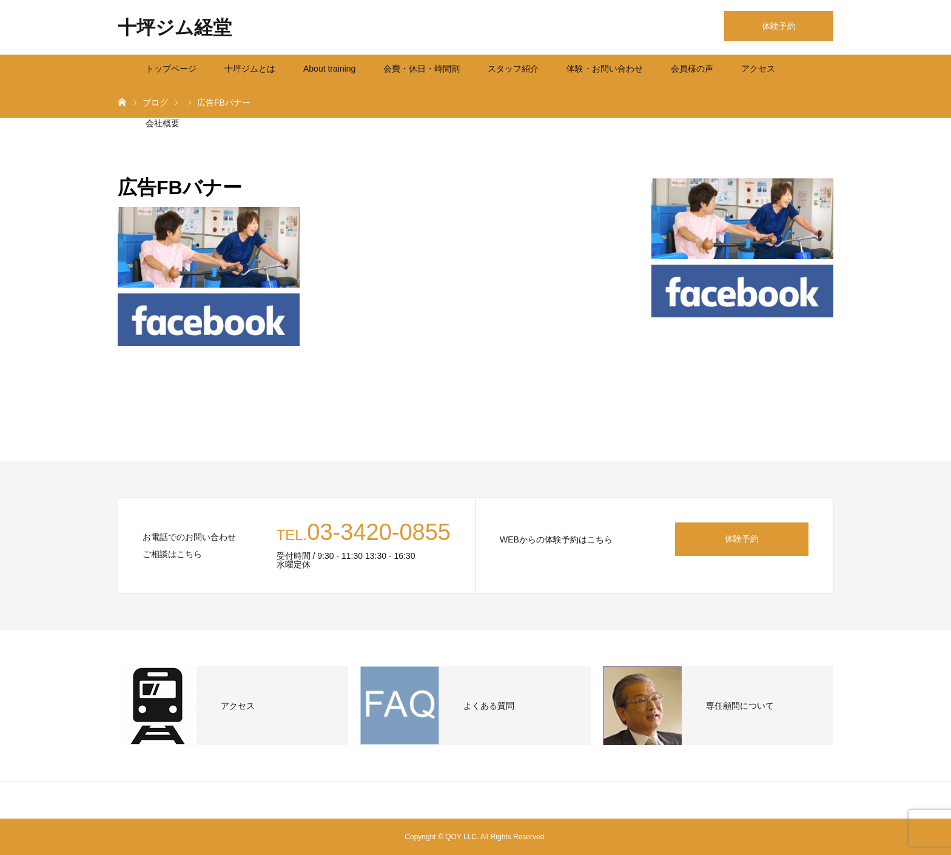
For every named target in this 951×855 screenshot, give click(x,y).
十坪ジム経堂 (175, 27)
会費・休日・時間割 (421, 68)
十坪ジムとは (249, 68)
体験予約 (779, 26)
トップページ (171, 68)
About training (329, 68)
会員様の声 (692, 68)
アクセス (758, 68)
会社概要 (163, 123)
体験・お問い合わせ (604, 68)
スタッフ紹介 (513, 68)
